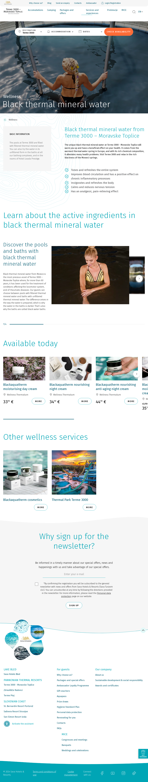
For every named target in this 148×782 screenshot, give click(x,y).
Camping (51, 10)
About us (99, 675)
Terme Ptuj (9, 695)
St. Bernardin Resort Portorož (18, 706)
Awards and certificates (107, 685)
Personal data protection (69, 712)
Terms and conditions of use (44, 773)
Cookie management (71, 773)
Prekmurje (112, 10)
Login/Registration (111, 3)
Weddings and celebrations (75, 750)
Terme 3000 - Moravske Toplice (19, 685)
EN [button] (139, 11)
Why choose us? (36, 3)
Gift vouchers (63, 691)
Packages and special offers (71, 680)
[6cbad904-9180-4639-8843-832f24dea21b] (74, 575)
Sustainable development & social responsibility (119, 680)
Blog (49, 3)
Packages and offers (67, 12)
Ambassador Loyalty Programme (73, 685)
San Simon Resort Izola (15, 717)
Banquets (66, 745)
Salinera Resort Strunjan (16, 711)
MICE (124, 10)
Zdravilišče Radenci (13, 690)
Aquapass (61, 696)
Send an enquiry (63, 3)
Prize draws (62, 701)
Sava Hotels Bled (12, 674)
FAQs (59, 728)
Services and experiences (92, 12)
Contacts (78, 3)
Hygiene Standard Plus (68, 707)
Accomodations (35, 10)
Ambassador (91, 3)
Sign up (74, 605)
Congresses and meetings (74, 740)
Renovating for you (66, 717)
